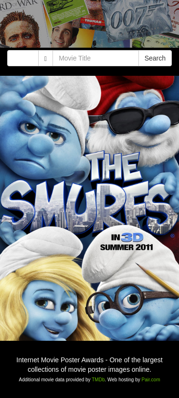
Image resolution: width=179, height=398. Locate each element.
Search (155, 58)
